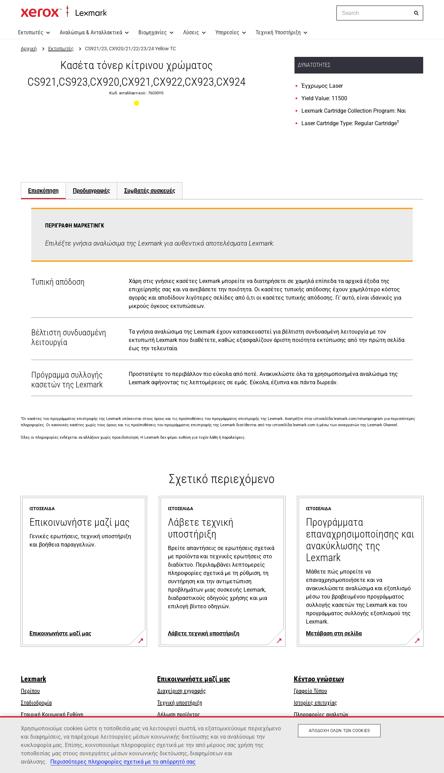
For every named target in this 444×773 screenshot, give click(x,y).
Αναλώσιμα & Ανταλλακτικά (91, 32)
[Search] (416, 13)
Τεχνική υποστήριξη (179, 702)
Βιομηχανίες (152, 32)
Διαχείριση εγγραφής (181, 691)
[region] (222, 744)
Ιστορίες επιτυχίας (315, 702)
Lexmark (33, 679)
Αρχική (63, 11)
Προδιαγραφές (91, 190)
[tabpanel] (222, 303)
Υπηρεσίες (227, 32)
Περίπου (30, 691)
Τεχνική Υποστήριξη (278, 32)
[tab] (43, 190)
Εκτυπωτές (30, 32)
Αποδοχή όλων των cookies (339, 730)
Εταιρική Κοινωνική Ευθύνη (52, 714)
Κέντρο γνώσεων (319, 679)
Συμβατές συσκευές (149, 190)
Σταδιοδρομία (36, 702)
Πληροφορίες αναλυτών (321, 714)
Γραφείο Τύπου (310, 691)
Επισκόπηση (43, 190)
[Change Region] (326, 13)
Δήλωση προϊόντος (178, 714)
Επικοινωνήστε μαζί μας (193, 679)
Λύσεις (191, 32)
